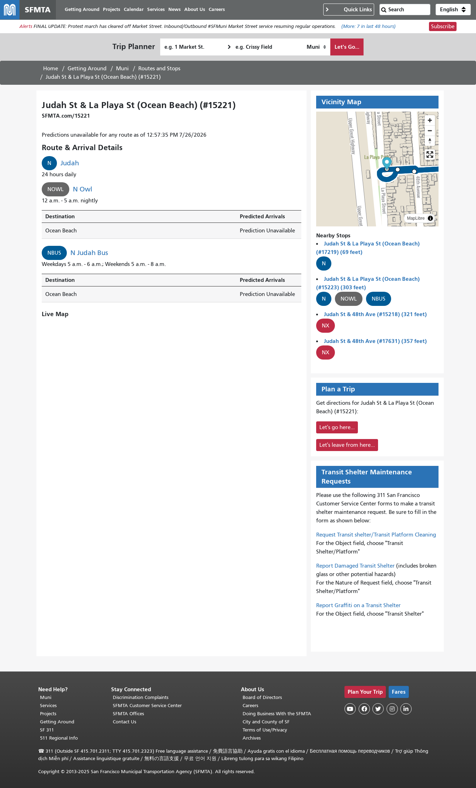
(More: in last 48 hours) (368, 27)
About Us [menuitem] (195, 10)
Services (48, 706)
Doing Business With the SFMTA (277, 714)
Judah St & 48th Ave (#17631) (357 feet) (375, 341)
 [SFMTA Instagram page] (392, 709)
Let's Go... (347, 47)
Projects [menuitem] (112, 10)
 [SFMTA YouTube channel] (350, 709)
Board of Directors (262, 697)
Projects (48, 714)
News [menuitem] (175, 10)
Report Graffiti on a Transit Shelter (358, 606)
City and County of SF (266, 722)
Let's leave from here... (347, 445)
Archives (252, 738)
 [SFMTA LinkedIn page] (406, 709)
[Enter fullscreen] (430, 155)
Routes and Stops (159, 69)
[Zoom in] (430, 120)
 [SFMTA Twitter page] (378, 709)
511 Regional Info (59, 738)
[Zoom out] (430, 131)
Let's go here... (337, 428)
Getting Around (87, 69)
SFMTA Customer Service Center (147, 706)
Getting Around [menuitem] (82, 10)
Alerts (25, 27)
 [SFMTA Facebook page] (364, 709)
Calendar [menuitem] (134, 10)
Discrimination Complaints (140, 697)
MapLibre (416, 218)
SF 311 (47, 730)
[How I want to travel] (316, 47)
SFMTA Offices (128, 714)
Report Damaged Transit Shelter (355, 566)
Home (50, 69)
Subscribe (442, 27)
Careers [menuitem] (217, 10)
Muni (122, 69)
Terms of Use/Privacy (265, 730)
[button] (453, 10)
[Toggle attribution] (430, 218)
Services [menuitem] (156, 10)
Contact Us (124, 722)
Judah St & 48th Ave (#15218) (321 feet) (375, 314)
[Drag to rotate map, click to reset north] (430, 141)
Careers (250, 706)
